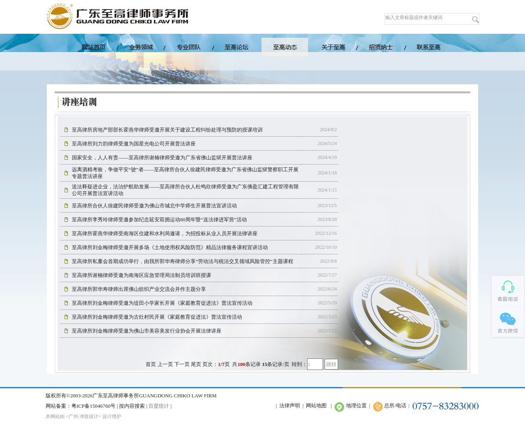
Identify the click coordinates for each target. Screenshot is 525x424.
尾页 (196, 364)
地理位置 (356, 406)
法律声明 (289, 406)
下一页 (182, 364)
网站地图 (316, 406)
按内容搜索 (132, 406)
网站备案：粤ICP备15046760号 (80, 406)
